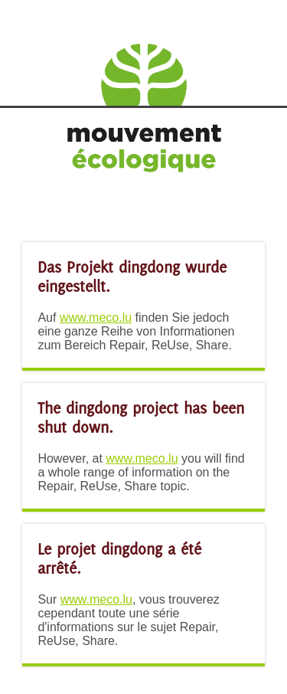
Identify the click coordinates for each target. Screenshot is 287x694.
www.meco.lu (96, 317)
